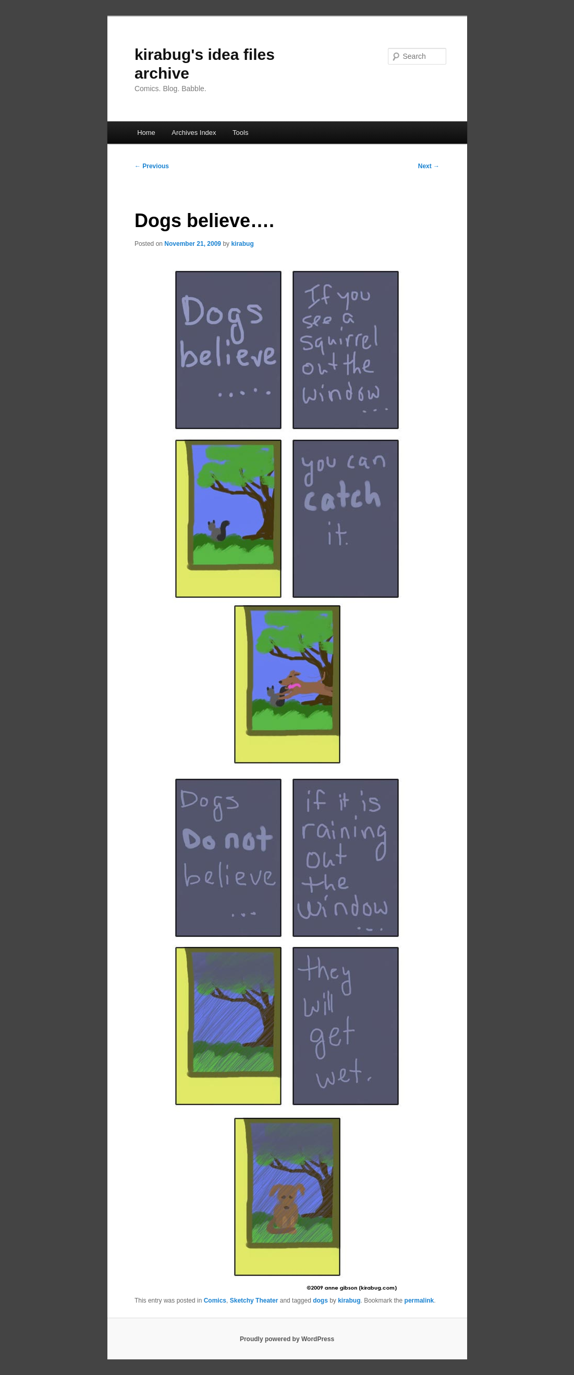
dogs (320, 1300)
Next (428, 166)
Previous (152, 166)
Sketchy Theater (254, 1300)
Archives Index (194, 132)
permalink (419, 1300)
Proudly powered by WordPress (287, 1339)
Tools (240, 132)
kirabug (242, 243)
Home (146, 132)
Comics (215, 1300)
